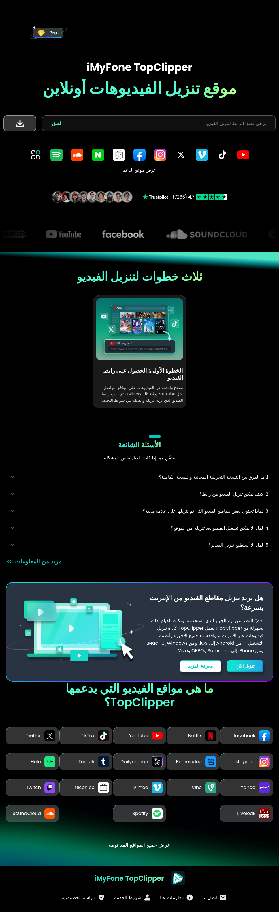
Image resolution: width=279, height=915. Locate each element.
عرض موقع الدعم (139, 170)
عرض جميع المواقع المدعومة (139, 847)
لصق (56, 123)
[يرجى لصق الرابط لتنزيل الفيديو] (166, 123)
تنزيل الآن (245, 666)
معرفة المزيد (199, 666)
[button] (19, 123)
